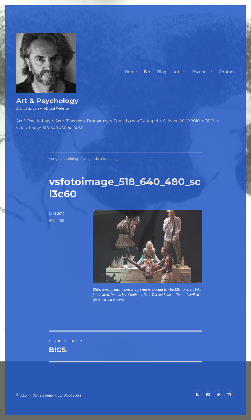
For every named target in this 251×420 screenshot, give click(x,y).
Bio (147, 72)
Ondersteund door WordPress (57, 395)
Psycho (199, 72)
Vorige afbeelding (63, 159)
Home (131, 72)
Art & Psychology (47, 100)
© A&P (22, 395)
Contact (227, 72)
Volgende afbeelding (100, 159)
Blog (162, 72)
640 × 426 (56, 220)
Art (176, 72)
